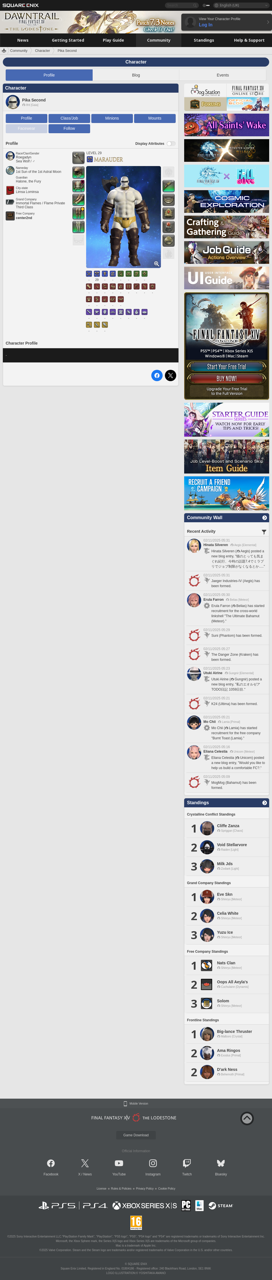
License (101, 1188)
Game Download (135, 1135)
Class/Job (69, 118)
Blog (136, 75)
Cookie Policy (166, 1188)
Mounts (155, 118)
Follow (69, 128)
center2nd (24, 218)
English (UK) (229, 5)
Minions (112, 118)
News (87, 1174)
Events (223, 75)
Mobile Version (138, 1103)
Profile (49, 75)
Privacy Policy (145, 1188)
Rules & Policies (121, 1188)
